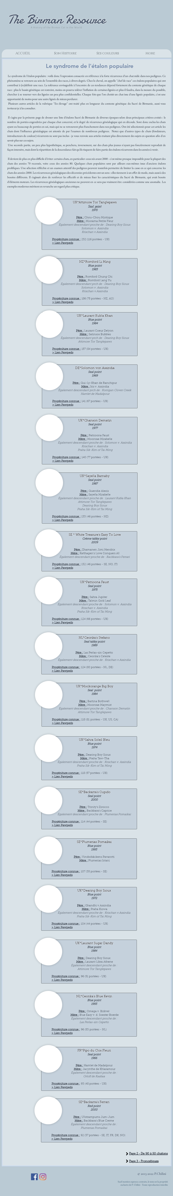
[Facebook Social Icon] (34, 1176)
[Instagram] (42, 1176)
